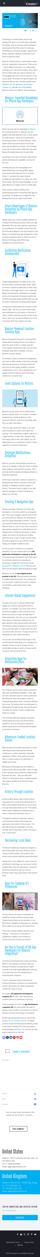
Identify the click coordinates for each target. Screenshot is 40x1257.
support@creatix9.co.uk (17, 1191)
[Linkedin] (10, 1037)
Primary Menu (4, 3)
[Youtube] (21, 1037)
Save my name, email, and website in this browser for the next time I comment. (20, 1113)
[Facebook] (3, 1037)
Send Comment (18, 1129)
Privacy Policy (29, 1242)
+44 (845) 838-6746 (13, 1188)
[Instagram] (17, 1037)
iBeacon (33, 129)
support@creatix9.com (16, 1167)
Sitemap (20, 1245)
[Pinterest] (14, 1037)
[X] (7, 1037)
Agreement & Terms (13, 1242)
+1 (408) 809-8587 (12, 1164)
